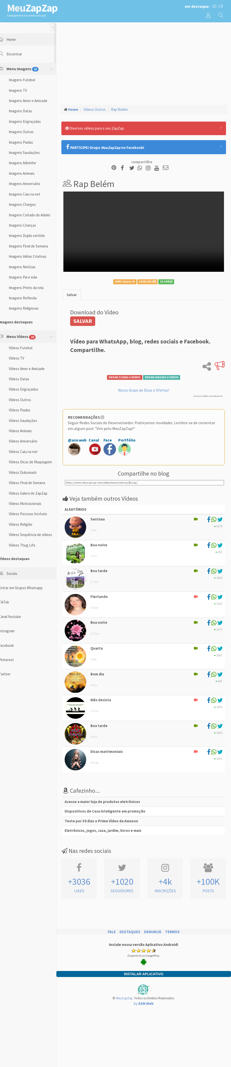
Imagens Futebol (28, 79)
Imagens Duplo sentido (33, 235)
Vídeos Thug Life (28, 545)
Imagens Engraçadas (31, 121)
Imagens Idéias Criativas (34, 256)
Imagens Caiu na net (31, 194)
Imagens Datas (26, 111)
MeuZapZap (127, 995)
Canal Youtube (16, 616)
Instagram (13, 631)
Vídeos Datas (25, 379)
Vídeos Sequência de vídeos (36, 534)
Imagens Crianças (28, 225)
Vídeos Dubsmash (29, 472)
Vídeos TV (23, 358)
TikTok (10, 602)
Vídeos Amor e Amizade (33, 368)
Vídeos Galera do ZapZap (34, 493)
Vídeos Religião (27, 524)
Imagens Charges (28, 204)
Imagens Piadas (27, 142)
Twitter (11, 674)
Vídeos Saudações (29, 420)
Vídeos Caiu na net (29, 451)
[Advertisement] (146, 63)
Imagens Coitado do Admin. (36, 215)
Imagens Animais (28, 173)
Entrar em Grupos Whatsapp (27, 587)
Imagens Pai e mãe (29, 277)
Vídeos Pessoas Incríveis (34, 513)
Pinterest (12, 659)
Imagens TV (24, 90)
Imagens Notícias (28, 266)
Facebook (12, 645)
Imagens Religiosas (30, 308)
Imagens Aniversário (30, 183)
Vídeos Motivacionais (31, 503)
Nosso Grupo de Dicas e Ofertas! (146, 387)
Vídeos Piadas (26, 410)
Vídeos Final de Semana (33, 482)
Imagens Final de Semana (34, 246)
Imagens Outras (27, 131)
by (147, 1000)
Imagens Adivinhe (28, 162)
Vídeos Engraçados (30, 389)
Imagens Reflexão (29, 298)
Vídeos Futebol (27, 347)
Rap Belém (125, 109)
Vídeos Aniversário (29, 441)
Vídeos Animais (26, 430)
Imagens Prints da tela (32, 287)
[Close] (220, 127)
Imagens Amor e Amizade (34, 100)
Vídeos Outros (26, 399)
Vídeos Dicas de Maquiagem (36, 462)
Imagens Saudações (30, 152)
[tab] (78, 291)
